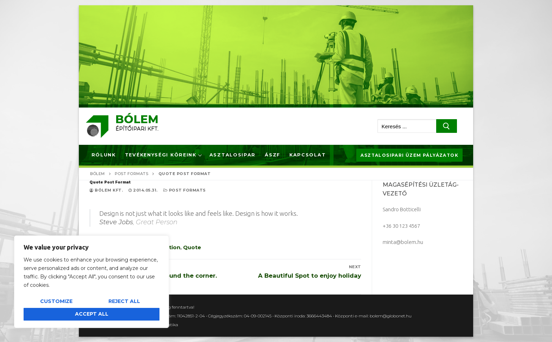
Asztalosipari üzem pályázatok (409, 155)
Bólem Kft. (106, 190)
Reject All (124, 301)
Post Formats (184, 190)
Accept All (91, 314)
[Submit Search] (446, 126)
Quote (192, 247)
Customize (56, 301)
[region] (91, 281)
